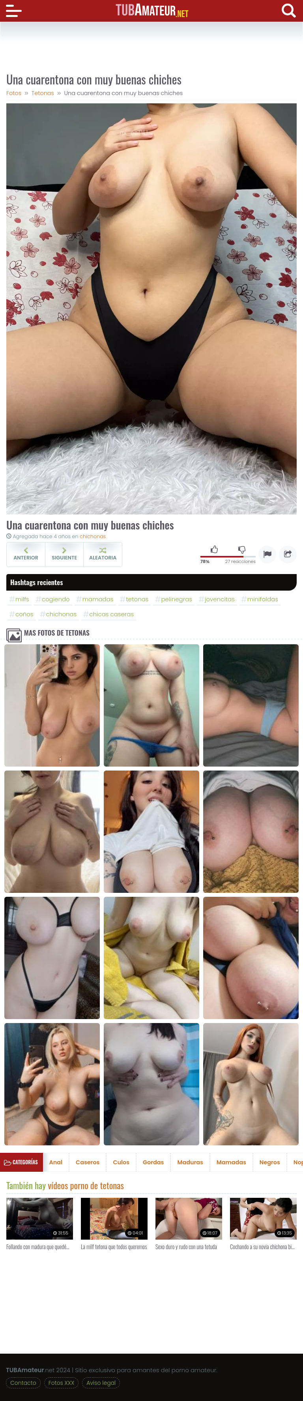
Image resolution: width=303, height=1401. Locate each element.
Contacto (23, 1383)
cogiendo (56, 599)
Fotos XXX (61, 1383)
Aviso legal (101, 1383)
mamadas (98, 599)
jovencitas (220, 599)
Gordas (153, 1162)
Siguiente (64, 554)
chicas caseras (111, 614)
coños (24, 614)
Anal (56, 1162)
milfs (22, 599)
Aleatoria (102, 554)
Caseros (87, 1162)
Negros (270, 1162)
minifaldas (262, 599)
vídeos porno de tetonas (86, 1185)
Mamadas (231, 1162)
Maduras (190, 1162)
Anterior (25, 554)
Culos (121, 1162)
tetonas (137, 599)
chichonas (93, 536)
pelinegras (176, 599)
